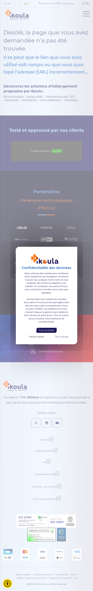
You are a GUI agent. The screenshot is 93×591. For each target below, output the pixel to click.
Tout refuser (62, 336)
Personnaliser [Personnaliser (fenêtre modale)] (36, 336)
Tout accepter (46, 330)
